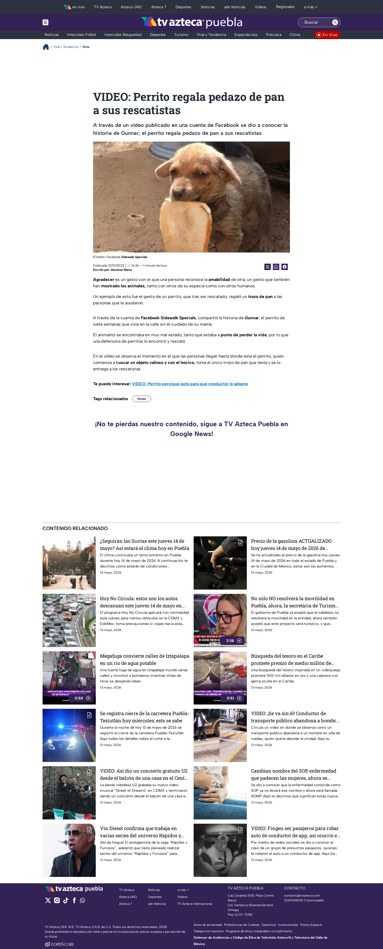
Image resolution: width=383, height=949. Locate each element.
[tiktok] (65, 902)
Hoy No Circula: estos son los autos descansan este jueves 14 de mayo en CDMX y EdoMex (141, 602)
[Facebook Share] (284, 267)
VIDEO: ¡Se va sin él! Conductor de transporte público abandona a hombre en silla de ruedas (295, 717)
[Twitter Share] (267, 267)
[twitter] (48, 902)
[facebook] (74, 902)
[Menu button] (64, 22)
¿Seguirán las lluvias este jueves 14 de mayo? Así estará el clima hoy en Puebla (144, 544)
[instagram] (56, 902)
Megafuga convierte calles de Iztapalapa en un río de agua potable (144, 659)
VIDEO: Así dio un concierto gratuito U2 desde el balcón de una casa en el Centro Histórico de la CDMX (144, 774)
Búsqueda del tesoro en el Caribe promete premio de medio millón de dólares (291, 659)
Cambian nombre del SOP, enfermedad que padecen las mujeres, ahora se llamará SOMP (293, 774)
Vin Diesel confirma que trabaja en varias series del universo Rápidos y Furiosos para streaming (140, 832)
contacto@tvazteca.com (302, 895)
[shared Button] (276, 267)
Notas (142, 399)
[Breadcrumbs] (48, 46)
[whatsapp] (82, 901)
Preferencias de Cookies (242, 925)
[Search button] (335, 22)
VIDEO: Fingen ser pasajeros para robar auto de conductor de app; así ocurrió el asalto (295, 832)
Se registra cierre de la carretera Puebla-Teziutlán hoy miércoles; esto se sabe (144, 717)
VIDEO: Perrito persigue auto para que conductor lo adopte (190, 383)
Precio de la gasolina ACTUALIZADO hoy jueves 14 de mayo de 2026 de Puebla (291, 544)
